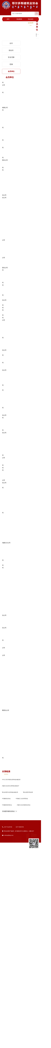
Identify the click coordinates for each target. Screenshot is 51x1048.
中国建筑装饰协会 (7, 805)
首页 (8, 19)
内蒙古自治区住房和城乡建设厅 (10, 786)
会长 (11, 43)
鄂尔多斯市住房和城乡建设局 (10, 792)
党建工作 (19, 23)
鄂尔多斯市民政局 (28, 792)
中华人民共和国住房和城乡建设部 (11, 779)
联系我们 (8, 26)
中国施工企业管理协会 (22, 798)
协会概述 (19, 19)
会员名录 (30, 23)
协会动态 (30, 19)
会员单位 (11, 71)
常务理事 (11, 57)
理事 (11, 64)
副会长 (11, 50)
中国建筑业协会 (6, 798)
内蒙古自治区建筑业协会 (23, 805)
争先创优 (8, 23)
